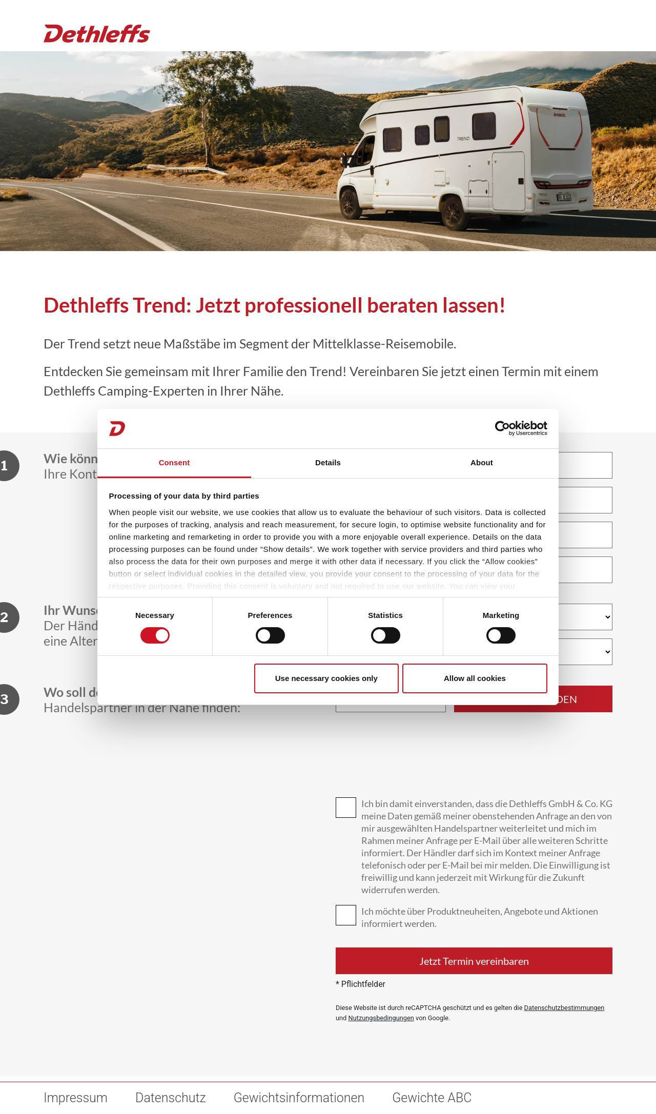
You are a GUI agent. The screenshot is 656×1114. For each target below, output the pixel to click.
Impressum (76, 1097)
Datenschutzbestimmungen (564, 1008)
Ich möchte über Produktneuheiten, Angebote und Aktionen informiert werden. (479, 917)
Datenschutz (170, 1097)
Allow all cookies (475, 678)
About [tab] (481, 462)
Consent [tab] (174, 462)
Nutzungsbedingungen (381, 1018)
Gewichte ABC (431, 1097)
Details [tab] (328, 462)
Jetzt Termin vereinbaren (474, 961)
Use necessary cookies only (326, 678)
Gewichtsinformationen (299, 1097)
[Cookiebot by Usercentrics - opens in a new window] (502, 428)
